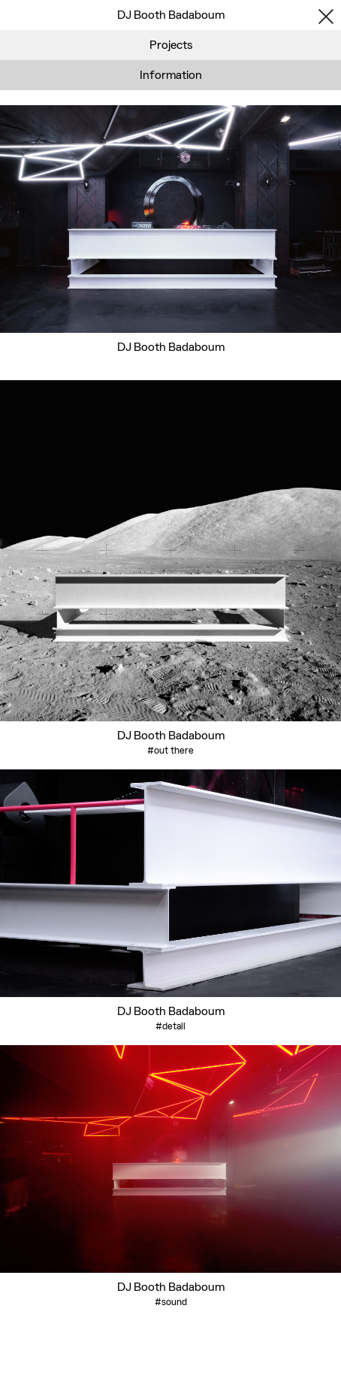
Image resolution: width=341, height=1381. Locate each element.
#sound (171, 1302)
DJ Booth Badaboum (171, 346)
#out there (170, 750)
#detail (170, 1026)
